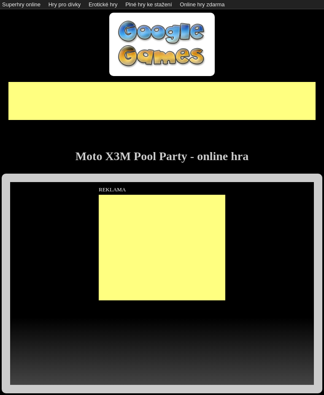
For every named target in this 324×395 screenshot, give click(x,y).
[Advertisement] (162, 101)
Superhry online (21, 4)
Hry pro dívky (65, 4)
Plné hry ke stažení (148, 4)
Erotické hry (103, 4)
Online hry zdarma (202, 4)
